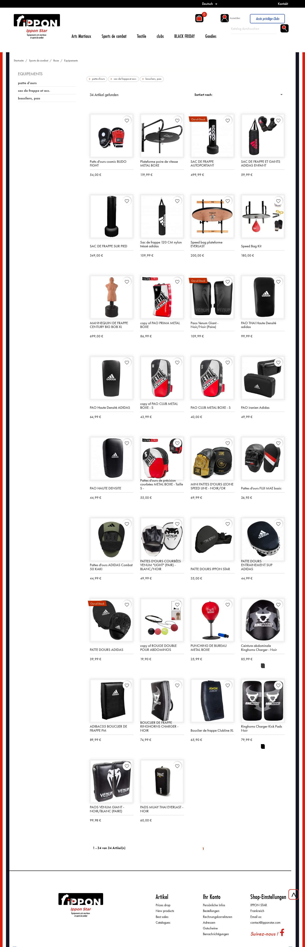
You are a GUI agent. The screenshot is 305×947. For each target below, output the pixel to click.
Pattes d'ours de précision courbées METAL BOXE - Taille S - (161, 484)
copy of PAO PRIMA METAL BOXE (160, 325)
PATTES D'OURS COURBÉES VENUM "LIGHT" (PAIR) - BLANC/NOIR (160, 565)
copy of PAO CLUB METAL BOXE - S (159, 405)
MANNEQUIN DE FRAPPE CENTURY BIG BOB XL (109, 325)
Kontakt (283, 3)
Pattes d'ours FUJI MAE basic (261, 488)
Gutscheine (210, 928)
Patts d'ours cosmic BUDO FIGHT (108, 163)
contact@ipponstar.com (265, 922)
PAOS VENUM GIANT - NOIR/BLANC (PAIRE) (107, 809)
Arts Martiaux (81, 36)
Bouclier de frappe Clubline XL (212, 730)
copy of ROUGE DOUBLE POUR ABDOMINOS (158, 647)
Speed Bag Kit (251, 246)
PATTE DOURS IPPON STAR (210, 569)
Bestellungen (211, 911)
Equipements (30, 73)
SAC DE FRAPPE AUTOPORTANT (202, 163)
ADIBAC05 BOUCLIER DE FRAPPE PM (108, 728)
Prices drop (163, 905)
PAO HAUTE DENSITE (105, 488)
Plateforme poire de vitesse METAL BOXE (159, 163)
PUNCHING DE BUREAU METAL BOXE (209, 647)
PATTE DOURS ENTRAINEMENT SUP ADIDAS (256, 565)
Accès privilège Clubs (267, 18)
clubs (160, 36)
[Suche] (254, 29)
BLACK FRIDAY (184, 36)
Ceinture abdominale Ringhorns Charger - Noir (259, 647)
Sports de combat (114, 36)
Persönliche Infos (214, 905)
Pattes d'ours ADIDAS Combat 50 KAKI (111, 567)
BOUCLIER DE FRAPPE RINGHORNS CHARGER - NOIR (159, 726)
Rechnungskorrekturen (217, 916)
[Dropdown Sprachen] (210, 4)
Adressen (209, 922)
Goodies (210, 36)
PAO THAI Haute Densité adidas (258, 325)
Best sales (162, 916)
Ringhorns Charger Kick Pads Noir (261, 728)
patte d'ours (27, 83)
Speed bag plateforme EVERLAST (206, 244)
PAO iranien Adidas (255, 407)
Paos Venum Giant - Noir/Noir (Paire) (204, 325)
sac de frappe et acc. (34, 90)
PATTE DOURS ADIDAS (106, 649)
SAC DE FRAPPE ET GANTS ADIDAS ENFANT (260, 163)
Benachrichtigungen (216, 934)
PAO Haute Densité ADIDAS (110, 407)
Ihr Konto (211, 897)
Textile (141, 36)
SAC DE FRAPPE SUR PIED (108, 246)
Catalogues (163, 922)
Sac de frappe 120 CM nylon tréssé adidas (161, 244)
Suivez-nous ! (264, 934)
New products (165, 911)
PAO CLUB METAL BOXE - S (211, 407)
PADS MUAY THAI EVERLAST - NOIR (161, 809)
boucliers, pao (29, 98)
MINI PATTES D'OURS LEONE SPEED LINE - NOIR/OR (212, 486)
